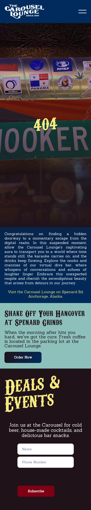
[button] (82, 11)
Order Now (23, 357)
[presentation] (45, 477)
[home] (26, 11)
